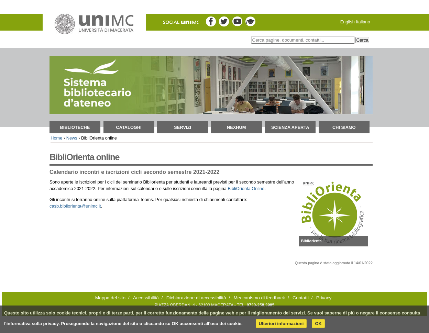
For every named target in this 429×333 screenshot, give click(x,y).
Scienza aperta (290, 127)
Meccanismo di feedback (259, 297)
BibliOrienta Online (246, 188)
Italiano (363, 21)
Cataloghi (128, 127)
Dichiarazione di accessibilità (196, 297)
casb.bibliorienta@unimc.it (75, 206)
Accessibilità (146, 297)
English (347, 21)
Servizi (182, 127)
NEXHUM (236, 127)
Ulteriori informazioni (281, 323)
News (71, 138)
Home (56, 138)
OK (318, 323)
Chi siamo (344, 127)
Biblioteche (75, 127)
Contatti (301, 297)
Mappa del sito (110, 297)
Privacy (324, 297)
